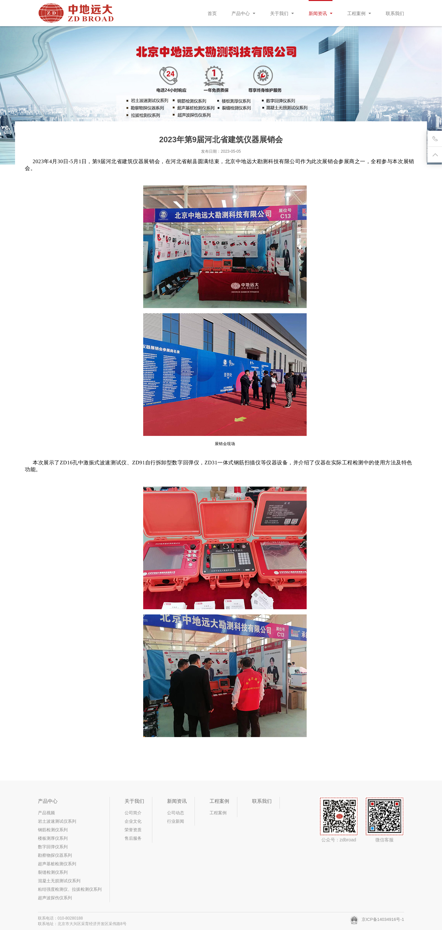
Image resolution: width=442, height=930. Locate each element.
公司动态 (175, 812)
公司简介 (133, 812)
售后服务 (133, 838)
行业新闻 (175, 821)
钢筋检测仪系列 (53, 829)
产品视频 (46, 812)
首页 (212, 13)
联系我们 (395, 13)
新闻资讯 (320, 13)
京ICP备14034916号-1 (377, 919)
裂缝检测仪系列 (53, 872)
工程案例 (359, 13)
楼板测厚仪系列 (53, 838)
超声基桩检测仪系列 (57, 863)
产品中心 (243, 13)
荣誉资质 (133, 829)
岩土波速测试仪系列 (57, 821)
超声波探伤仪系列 (55, 897)
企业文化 (133, 821)
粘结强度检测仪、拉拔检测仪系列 (70, 889)
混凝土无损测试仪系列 (59, 880)
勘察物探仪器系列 (55, 855)
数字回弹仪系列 (53, 846)
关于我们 (282, 13)
